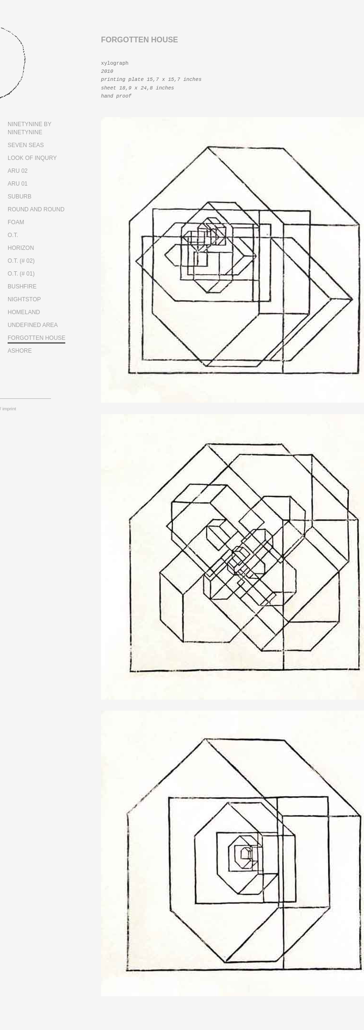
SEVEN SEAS (26, 145)
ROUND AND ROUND (36, 209)
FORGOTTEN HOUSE (36, 338)
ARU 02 (18, 171)
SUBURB (19, 196)
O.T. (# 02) (21, 261)
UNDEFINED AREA (33, 325)
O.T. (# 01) (21, 273)
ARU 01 (18, 183)
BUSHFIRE (22, 286)
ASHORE (20, 350)
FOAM (16, 222)
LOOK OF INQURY (32, 158)
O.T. (13, 235)
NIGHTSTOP (24, 299)
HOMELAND (24, 312)
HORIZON (21, 248)
